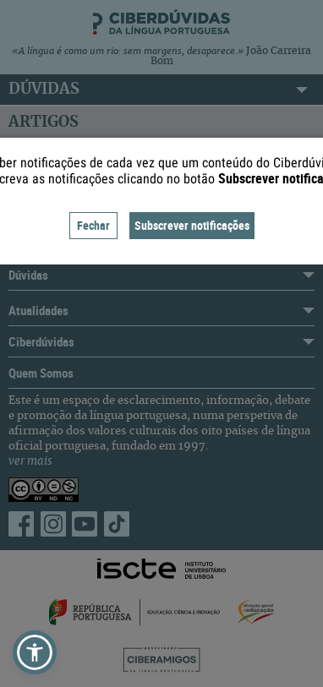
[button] (34, 652)
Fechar (93, 225)
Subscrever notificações (191, 225)
